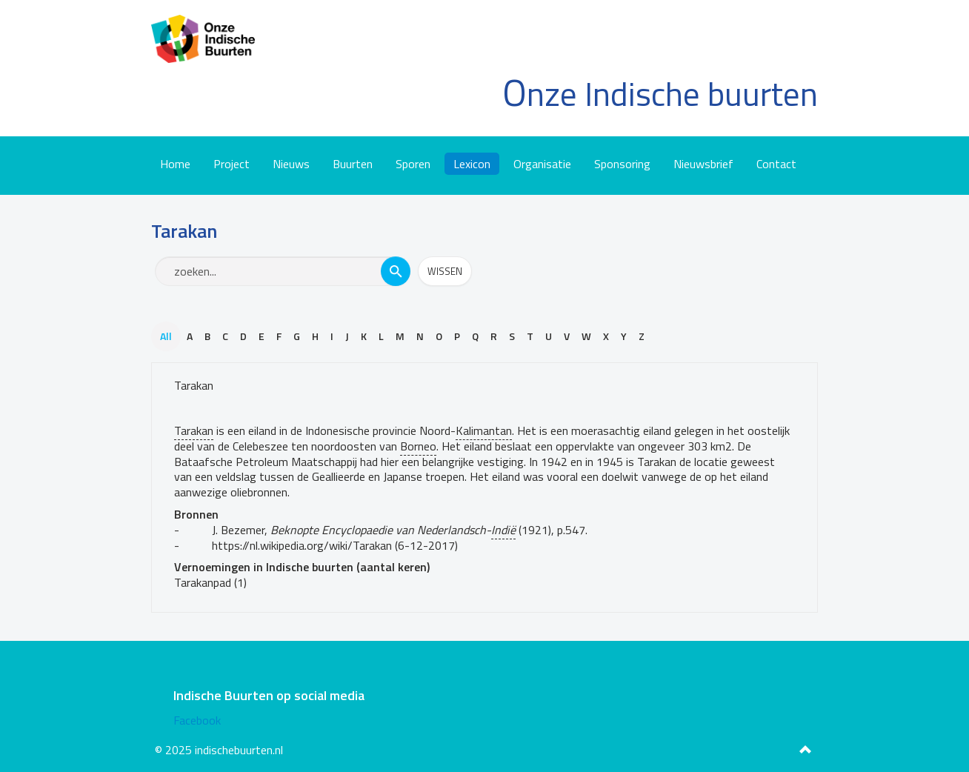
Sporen (413, 164)
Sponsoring (622, 164)
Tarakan (193, 385)
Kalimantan (484, 430)
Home (175, 164)
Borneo (418, 446)
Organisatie (542, 164)
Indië (503, 530)
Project (231, 164)
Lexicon (471, 164)
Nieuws (291, 164)
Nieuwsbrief (703, 164)
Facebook (197, 720)
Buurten (353, 164)
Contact (776, 164)
